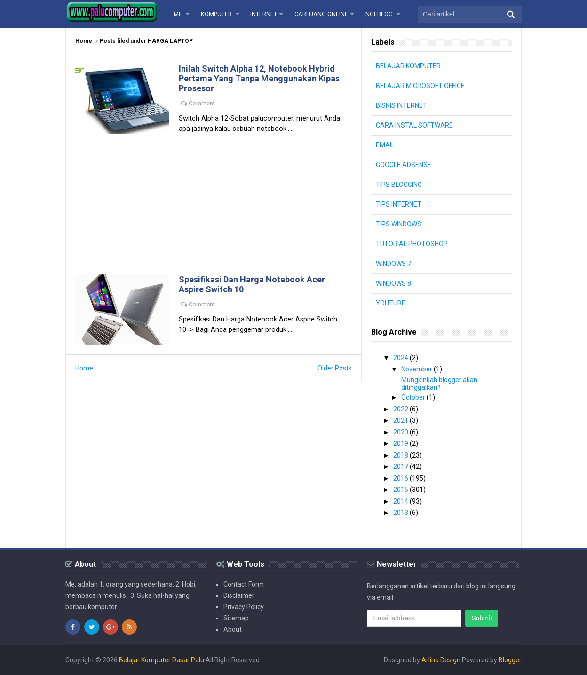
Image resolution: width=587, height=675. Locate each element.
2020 (401, 432)
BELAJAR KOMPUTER (408, 66)
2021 (401, 420)
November (417, 369)
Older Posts (334, 368)
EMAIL (385, 145)
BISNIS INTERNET (401, 105)
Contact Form (243, 584)
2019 (401, 443)
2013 (401, 512)
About (232, 629)
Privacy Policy (243, 607)
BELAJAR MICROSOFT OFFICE (420, 85)
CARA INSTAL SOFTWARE (414, 125)
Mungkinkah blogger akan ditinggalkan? (439, 383)
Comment (202, 103)
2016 (401, 478)
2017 (401, 466)
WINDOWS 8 (393, 283)
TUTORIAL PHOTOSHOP (412, 244)
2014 (401, 501)
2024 (401, 358)
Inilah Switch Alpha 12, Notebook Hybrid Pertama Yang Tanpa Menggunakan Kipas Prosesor (259, 78)
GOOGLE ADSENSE (403, 165)
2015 (401, 489)
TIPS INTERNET (398, 204)
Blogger (510, 660)
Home (83, 41)
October (414, 397)
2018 (401, 455)
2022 (401, 409)
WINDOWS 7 (393, 263)
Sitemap (236, 618)
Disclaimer (238, 595)
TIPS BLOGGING (399, 184)
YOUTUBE (390, 303)
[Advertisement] (213, 206)
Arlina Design (440, 660)
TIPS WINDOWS (398, 224)
